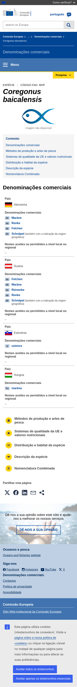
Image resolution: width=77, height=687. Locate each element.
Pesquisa (69, 25)
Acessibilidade (12, 592)
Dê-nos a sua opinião (38, 530)
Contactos (9, 580)
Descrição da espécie (19, 168)
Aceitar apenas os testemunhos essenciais (43, 678)
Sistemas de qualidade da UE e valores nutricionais (39, 156)
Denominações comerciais (48, 36)
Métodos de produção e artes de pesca (31, 150)
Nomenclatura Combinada (22, 174)
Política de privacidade (17, 586)
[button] (7, 492)
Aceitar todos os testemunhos (35, 669)
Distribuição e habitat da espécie (27, 162)
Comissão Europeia (13, 36)
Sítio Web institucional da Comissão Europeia (32, 611)
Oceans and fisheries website (22, 555)
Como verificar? (64, 2)
